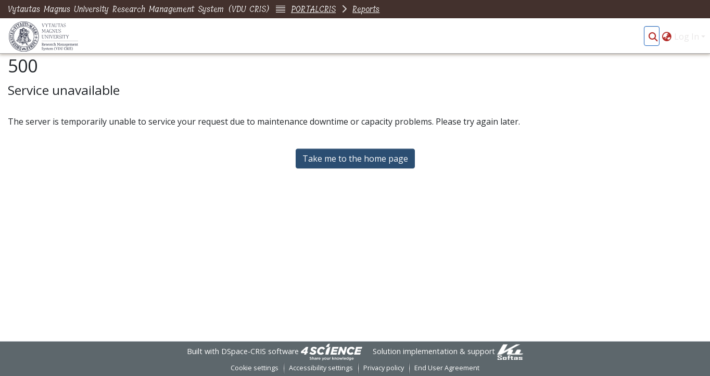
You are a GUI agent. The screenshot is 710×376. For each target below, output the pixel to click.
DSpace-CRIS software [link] (260, 351)
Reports (365, 9)
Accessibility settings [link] (321, 367)
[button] (653, 36)
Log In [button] (687, 36)
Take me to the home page (355, 158)
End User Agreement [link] (446, 367)
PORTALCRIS (313, 9)
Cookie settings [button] (254, 367)
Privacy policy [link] (383, 367)
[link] (331, 351)
